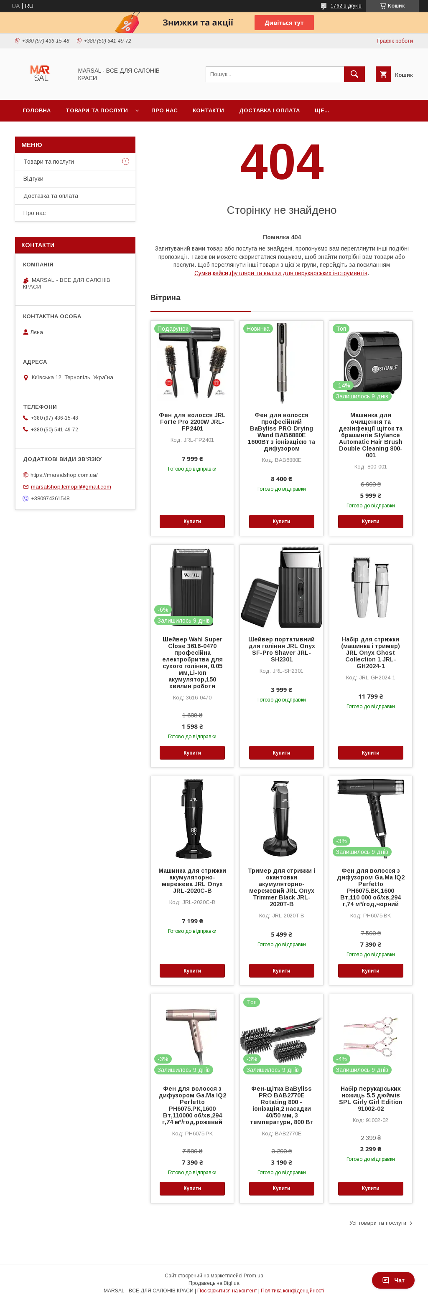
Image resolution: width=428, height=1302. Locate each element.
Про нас (164, 110)
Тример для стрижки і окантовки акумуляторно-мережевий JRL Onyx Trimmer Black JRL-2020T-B (281, 887)
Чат (393, 1280)
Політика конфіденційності (292, 1291)
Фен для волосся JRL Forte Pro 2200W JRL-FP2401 (192, 422)
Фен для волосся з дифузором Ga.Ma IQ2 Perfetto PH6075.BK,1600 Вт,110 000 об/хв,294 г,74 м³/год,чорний (371, 887)
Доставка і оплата (269, 110)
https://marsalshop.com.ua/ (64, 474)
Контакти (208, 110)
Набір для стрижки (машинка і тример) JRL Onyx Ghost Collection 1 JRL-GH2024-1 (370, 652)
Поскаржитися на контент (227, 1291)
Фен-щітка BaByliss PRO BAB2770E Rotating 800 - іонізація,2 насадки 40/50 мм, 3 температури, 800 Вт (281, 1105)
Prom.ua (253, 1276)
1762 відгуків (346, 6)
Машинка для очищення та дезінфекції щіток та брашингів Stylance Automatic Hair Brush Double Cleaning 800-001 (371, 435)
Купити (192, 521)
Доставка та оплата (50, 196)
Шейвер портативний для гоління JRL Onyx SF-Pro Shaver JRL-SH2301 (281, 649)
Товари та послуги (97, 110)
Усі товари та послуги (377, 1223)
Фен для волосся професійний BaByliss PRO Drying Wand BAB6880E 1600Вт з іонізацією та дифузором (281, 432)
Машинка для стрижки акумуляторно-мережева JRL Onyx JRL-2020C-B (192, 880)
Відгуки (33, 178)
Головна (37, 110)
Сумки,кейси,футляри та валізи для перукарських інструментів (280, 273)
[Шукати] (354, 74)
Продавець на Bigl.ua (214, 1283)
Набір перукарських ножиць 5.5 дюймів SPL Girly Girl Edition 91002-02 (371, 1098)
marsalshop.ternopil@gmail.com (71, 487)
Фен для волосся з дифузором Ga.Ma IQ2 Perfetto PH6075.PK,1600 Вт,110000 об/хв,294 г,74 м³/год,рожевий (192, 1105)
